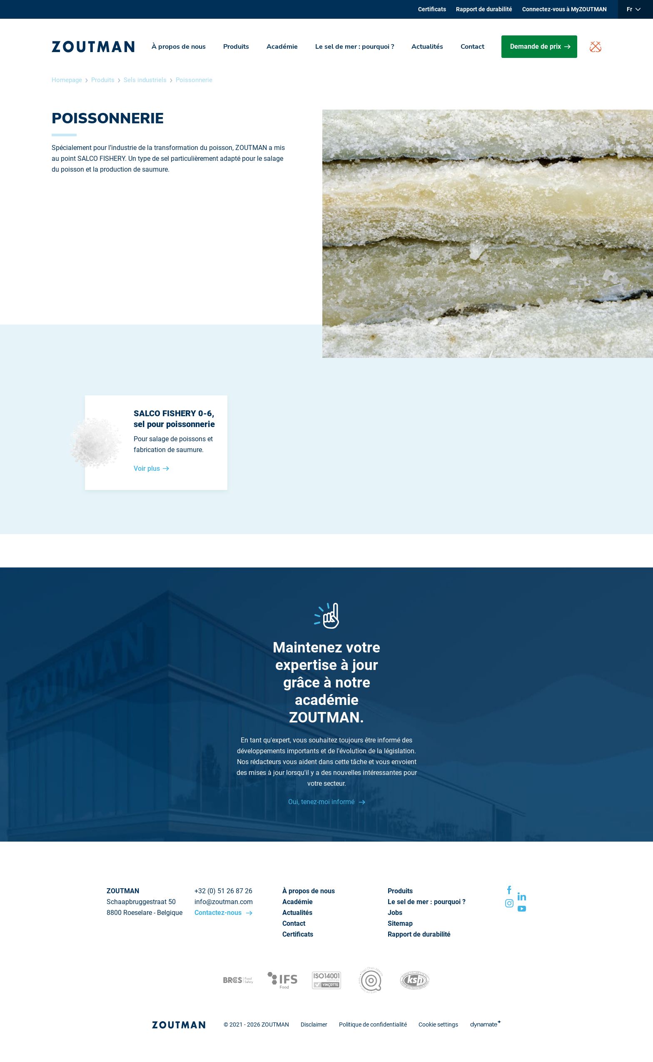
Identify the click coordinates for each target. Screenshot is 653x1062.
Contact (472, 46)
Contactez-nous (218, 913)
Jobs (395, 913)
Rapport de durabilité (484, 9)
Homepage (67, 80)
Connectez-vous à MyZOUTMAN (564, 9)
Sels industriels (145, 80)
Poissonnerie (194, 80)
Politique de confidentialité (373, 1024)
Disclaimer (314, 1024)
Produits (236, 46)
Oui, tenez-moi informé (322, 802)
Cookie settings (438, 1024)
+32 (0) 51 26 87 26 (223, 891)
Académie (282, 46)
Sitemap (400, 923)
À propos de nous (179, 46)
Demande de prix (540, 46)
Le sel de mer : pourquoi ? (354, 46)
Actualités (427, 46)
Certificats (432, 9)
